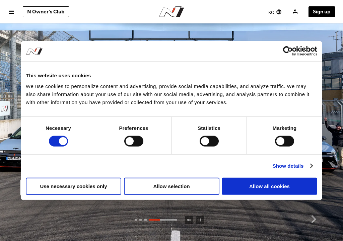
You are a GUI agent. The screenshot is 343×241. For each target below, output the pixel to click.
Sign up (322, 11)
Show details (288, 166)
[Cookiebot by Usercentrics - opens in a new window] (288, 51)
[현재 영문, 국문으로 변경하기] (275, 11)
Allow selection (171, 186)
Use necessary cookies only (73, 186)
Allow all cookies (269, 186)
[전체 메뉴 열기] (11, 11)
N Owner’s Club (46, 11)
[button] (313, 220)
